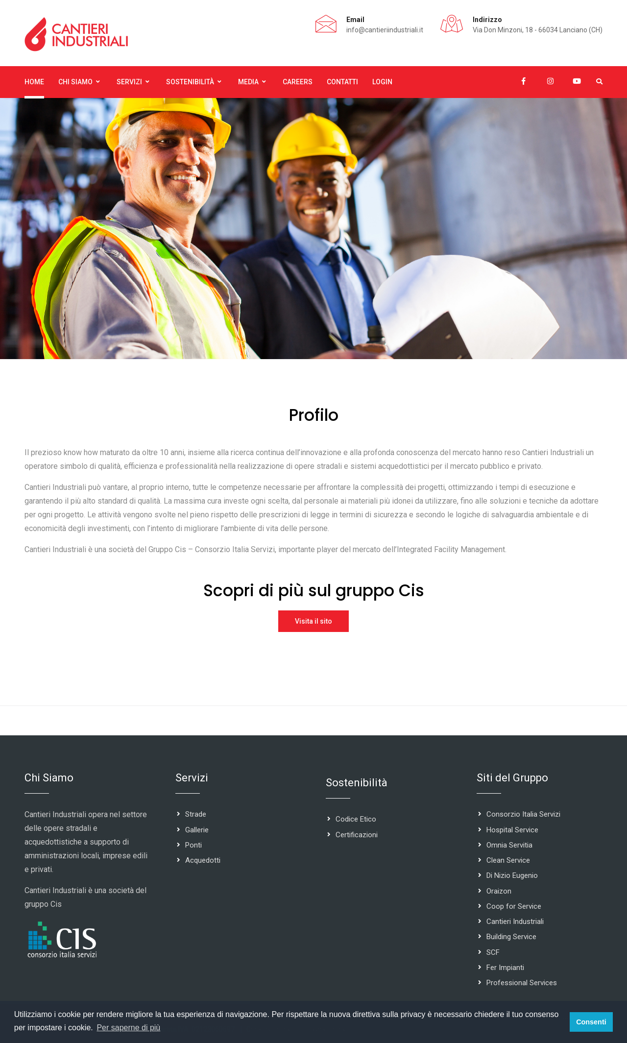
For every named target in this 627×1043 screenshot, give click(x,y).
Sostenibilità (190, 82)
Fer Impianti (505, 968)
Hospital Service (512, 829)
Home (34, 82)
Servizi (129, 82)
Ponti (193, 845)
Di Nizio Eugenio (512, 876)
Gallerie (197, 829)
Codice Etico (356, 819)
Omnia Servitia (509, 845)
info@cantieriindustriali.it (384, 30)
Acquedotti (202, 860)
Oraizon (498, 891)
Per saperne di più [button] (128, 1027)
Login (382, 82)
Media (248, 82)
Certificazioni (357, 834)
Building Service (511, 937)
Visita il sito (313, 621)
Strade (195, 814)
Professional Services (521, 983)
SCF (493, 952)
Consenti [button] (591, 1022)
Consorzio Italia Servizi (523, 814)
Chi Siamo (75, 82)
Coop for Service (513, 906)
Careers (298, 82)
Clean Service (508, 860)
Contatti (342, 82)
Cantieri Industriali (515, 922)
